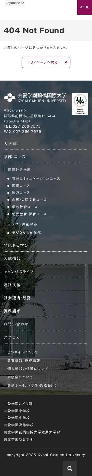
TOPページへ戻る (43, 62)
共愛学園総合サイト (20, 439)
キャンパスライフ (19, 272)
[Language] (15, 3)
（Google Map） (17, 121)
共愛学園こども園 (18, 404)
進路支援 (12, 285)
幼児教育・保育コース (29, 214)
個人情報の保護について (27, 369)
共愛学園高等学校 (19, 425)
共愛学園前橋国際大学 (27, 13)
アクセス (11, 337)
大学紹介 (12, 144)
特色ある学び (16, 245)
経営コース (21, 192)
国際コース (21, 185)
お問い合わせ (16, 324)
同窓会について (20, 377)
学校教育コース (25, 207)
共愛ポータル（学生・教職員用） (32, 385)
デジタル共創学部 (26, 233)
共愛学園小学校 (17, 411)
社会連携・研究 (17, 298)
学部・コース (15, 157)
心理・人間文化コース (29, 200)
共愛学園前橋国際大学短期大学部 (32, 432)
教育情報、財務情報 (23, 360)
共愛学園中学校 (17, 418)
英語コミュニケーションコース (36, 178)
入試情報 (12, 258)
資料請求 (12, 311)
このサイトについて (23, 352)
